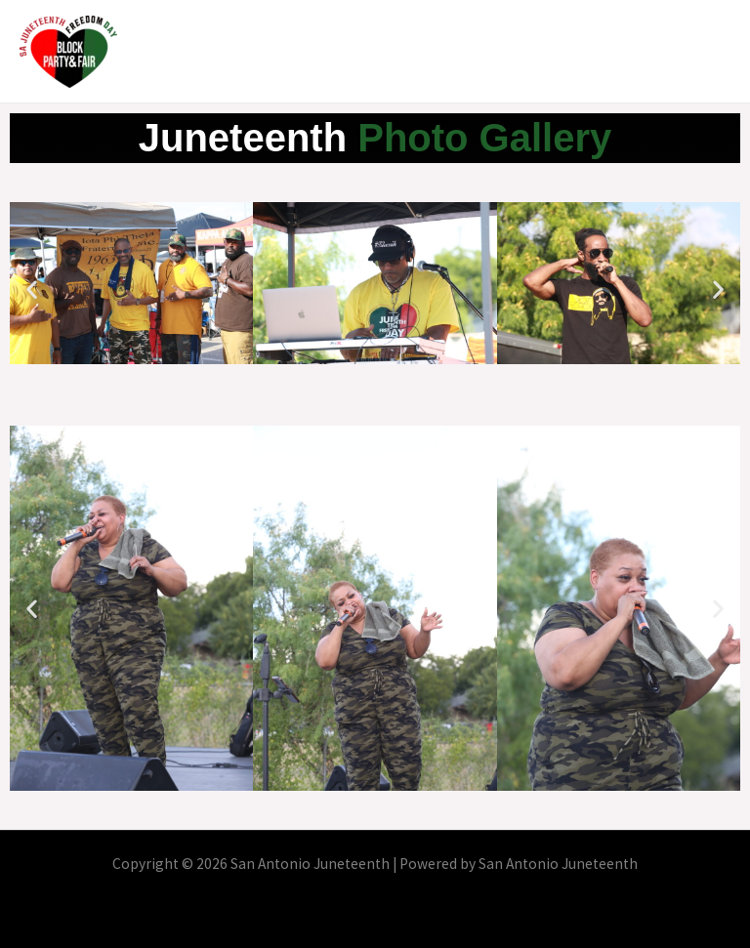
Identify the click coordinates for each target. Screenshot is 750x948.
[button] (32, 289)
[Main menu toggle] (709, 51)
